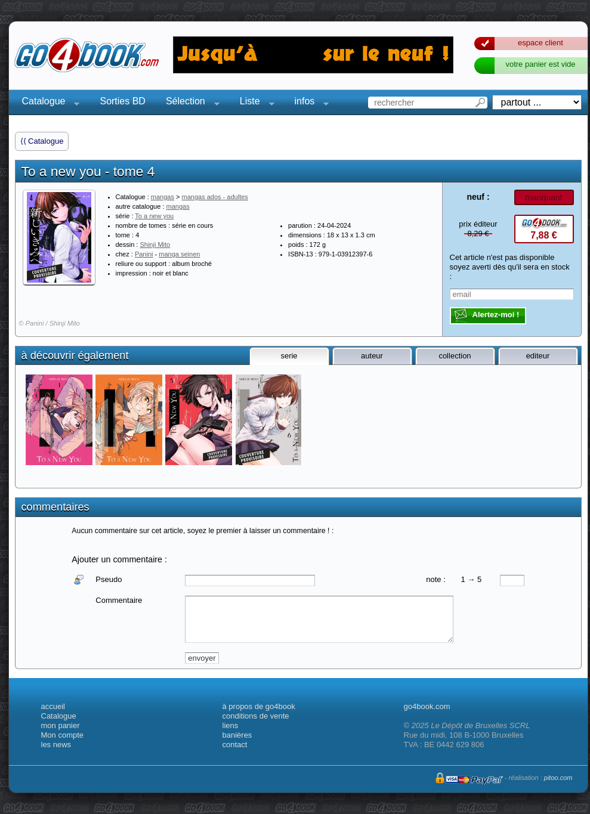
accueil (53, 706)
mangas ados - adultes (215, 196)
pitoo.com (558, 777)
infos (308, 103)
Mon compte (62, 735)
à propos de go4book (259, 706)
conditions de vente (256, 715)
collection (454, 355)
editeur (538, 355)
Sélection (189, 103)
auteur (372, 355)
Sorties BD (122, 101)
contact (235, 744)
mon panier (60, 725)
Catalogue (47, 103)
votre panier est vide (540, 64)
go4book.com (427, 706)
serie (288, 355)
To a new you (154, 215)
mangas (162, 196)
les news (56, 744)
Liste (253, 103)
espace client (540, 42)
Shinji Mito (155, 244)
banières (237, 735)
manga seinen (179, 254)
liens (231, 725)
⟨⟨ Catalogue (42, 141)
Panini (144, 254)
